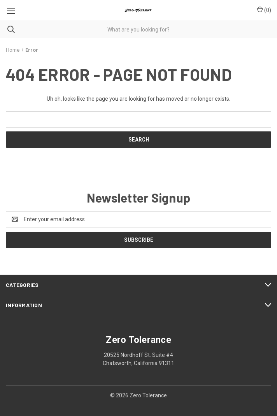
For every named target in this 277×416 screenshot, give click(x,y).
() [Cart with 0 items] (264, 9)
